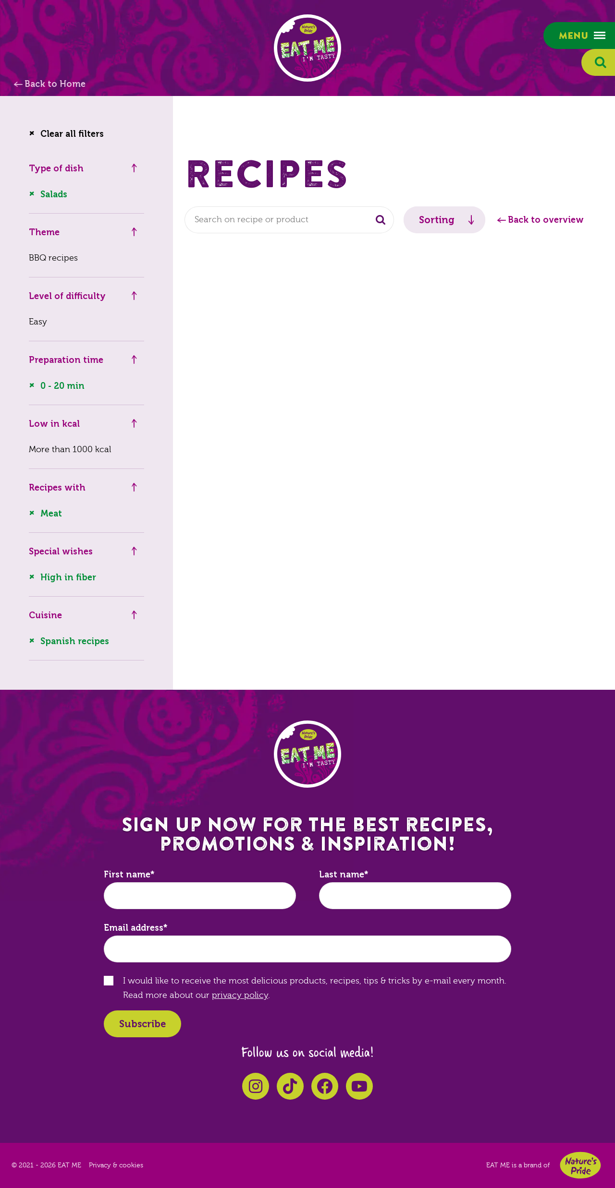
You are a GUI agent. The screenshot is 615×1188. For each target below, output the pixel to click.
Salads (53, 194)
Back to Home (55, 84)
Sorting (437, 220)
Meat (51, 513)
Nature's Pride (580, 1165)
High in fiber (68, 577)
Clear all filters (72, 134)
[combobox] (289, 219)
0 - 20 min (62, 386)
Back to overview (546, 220)
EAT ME (307, 48)
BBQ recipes (53, 258)
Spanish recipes (74, 641)
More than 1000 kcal (70, 449)
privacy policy (240, 995)
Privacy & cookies (116, 1165)
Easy (38, 322)
